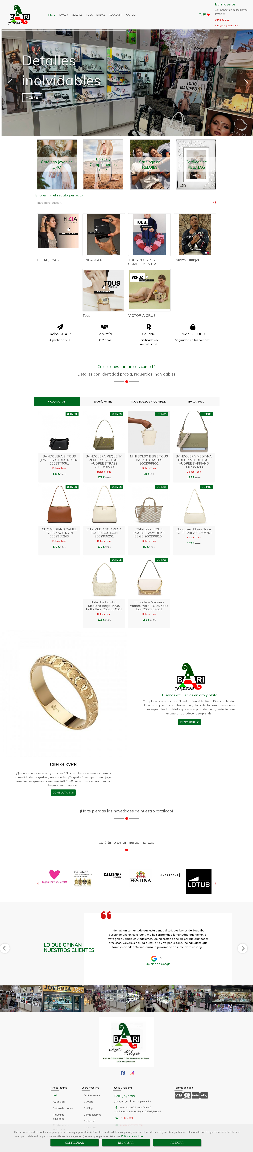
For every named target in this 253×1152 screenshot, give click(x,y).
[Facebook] (123, 1073)
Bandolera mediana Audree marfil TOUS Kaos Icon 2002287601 (149, 605)
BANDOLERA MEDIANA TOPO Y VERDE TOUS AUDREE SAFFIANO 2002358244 (194, 461)
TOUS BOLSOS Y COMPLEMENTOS (142, 262)
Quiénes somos (92, 1095)
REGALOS (116, 14)
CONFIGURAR (74, 1142)
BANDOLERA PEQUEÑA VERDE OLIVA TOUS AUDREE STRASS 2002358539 (104, 461)
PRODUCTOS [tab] (57, 401)
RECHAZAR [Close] (125, 1142)
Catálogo (89, 1108)
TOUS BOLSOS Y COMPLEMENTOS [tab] (150, 401)
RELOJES (77, 14)
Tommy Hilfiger (186, 260)
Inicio (55, 1095)
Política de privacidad (58, 1116)
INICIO (51, 14)
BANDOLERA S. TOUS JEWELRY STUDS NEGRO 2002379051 (59, 459)
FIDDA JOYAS (48, 260)
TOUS (89, 14)
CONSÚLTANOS (63, 792)
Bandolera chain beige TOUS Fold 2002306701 (194, 531)
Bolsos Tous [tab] (196, 401)
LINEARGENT (94, 260)
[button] (38, 884)
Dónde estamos (92, 1114)
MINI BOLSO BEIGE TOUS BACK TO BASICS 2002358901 (149, 459)
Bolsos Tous (59, 468)
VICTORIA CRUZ (142, 315)
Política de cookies (132, 1136)
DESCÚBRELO (189, 722)
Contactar (89, 1121)
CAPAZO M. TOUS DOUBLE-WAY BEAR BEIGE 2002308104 (149, 532)
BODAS (100, 14)
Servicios (88, 1101)
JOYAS (64, 14)
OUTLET (131, 14)
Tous (87, 315)
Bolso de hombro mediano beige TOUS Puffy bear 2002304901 (104, 605)
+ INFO (31, 98)
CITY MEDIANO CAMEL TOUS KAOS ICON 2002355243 (59, 532)
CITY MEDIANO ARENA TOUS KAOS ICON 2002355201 (104, 532)
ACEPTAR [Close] (176, 1142)
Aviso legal (59, 1101)
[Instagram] (131, 1073)
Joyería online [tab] (103, 401)
